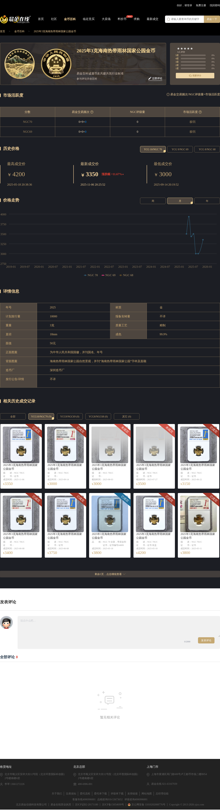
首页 (41, 18)
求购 (137, 18)
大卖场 (106, 18)
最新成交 (152, 18)
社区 (54, 18)
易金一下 (212, 19)
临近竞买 (89, 18)
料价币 (122, 18)
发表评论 (206, 640)
